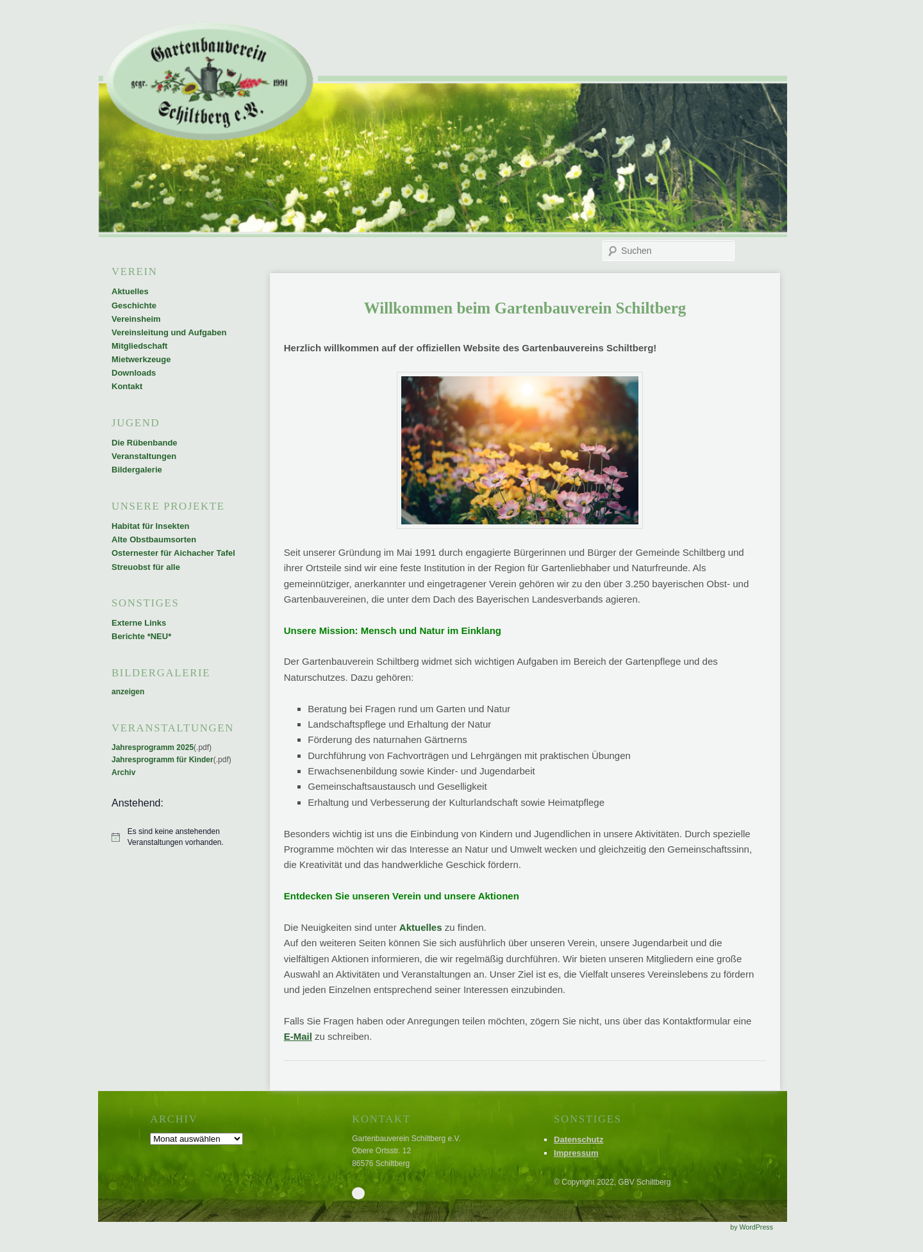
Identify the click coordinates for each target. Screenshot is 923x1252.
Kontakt (127, 386)
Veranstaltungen (144, 456)
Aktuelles (420, 927)
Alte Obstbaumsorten (154, 539)
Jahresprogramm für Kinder (162, 759)
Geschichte (134, 305)
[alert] (175, 836)
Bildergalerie (137, 469)
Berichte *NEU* (141, 636)
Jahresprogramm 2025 (153, 747)
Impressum (576, 1153)
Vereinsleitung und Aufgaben (169, 332)
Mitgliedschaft (139, 346)
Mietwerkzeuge (141, 359)
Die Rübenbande (145, 442)
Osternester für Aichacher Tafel (173, 553)
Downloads (134, 373)
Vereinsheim (136, 319)
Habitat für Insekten (150, 526)
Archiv (123, 772)
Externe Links (139, 623)
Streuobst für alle (146, 567)
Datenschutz (578, 1139)
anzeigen (128, 691)
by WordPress (751, 1227)
